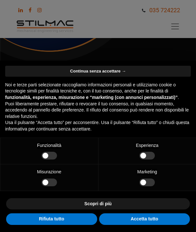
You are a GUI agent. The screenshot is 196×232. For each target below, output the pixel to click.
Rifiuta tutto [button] (51, 218)
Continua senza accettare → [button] (98, 71)
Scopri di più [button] (98, 203)
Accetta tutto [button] (144, 218)
